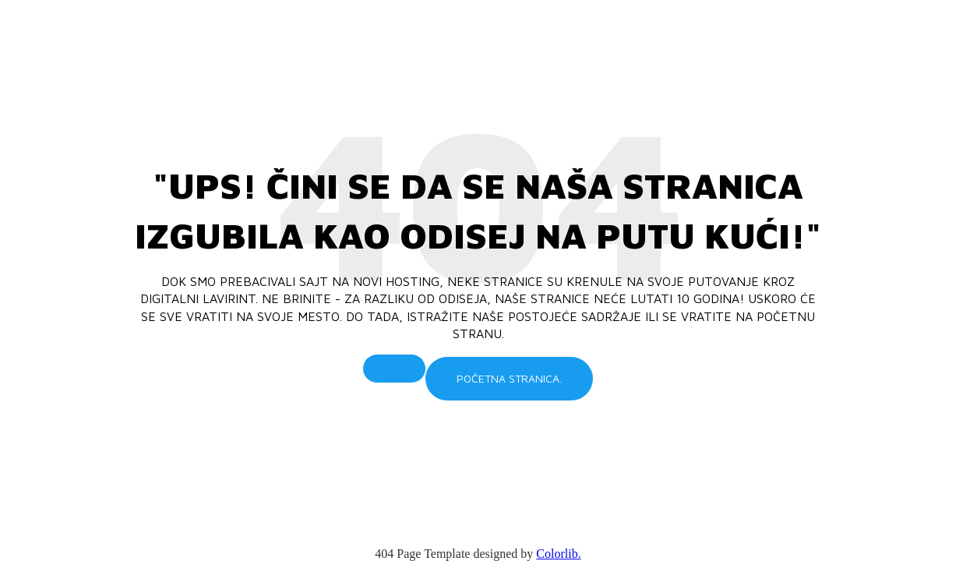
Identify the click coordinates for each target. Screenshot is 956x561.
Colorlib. (558, 553)
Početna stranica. (509, 378)
